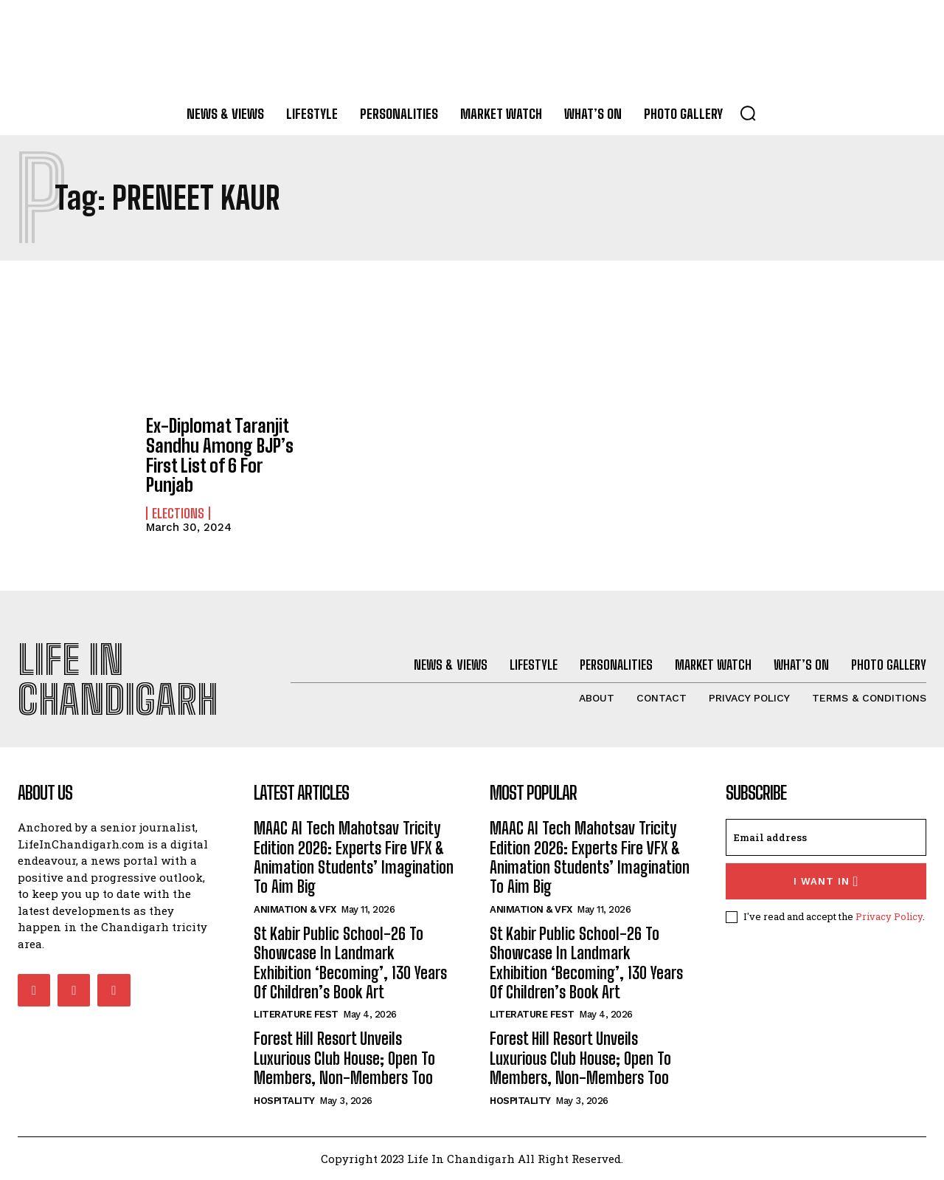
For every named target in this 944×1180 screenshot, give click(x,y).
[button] (748, 113)
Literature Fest (296, 1015)
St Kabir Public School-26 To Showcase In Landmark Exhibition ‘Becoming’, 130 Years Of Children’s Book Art (350, 963)
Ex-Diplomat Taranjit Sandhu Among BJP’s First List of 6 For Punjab (219, 455)
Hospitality (284, 1100)
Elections (178, 512)
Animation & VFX (295, 909)
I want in (826, 881)
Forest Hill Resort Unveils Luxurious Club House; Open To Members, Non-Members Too (344, 1058)
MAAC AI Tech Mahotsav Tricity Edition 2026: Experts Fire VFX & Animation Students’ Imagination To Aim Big (354, 857)
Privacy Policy (889, 916)
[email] (826, 837)
